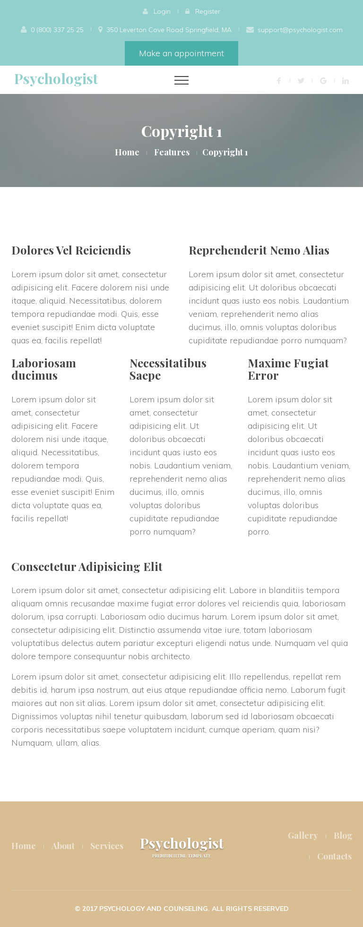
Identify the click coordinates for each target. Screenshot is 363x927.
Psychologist (56, 78)
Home (127, 152)
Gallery (303, 835)
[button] (157, 11)
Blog (343, 835)
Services (106, 845)
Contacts (334, 856)
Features (172, 152)
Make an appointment (181, 53)
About (63, 845)
